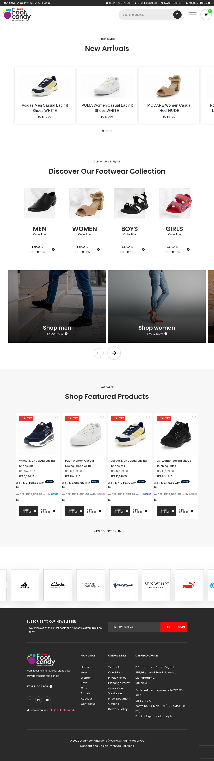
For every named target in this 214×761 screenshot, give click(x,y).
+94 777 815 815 (41, 3)
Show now (55, 334)
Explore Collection (37, 249)
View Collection (105, 531)
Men (84, 672)
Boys (84, 683)
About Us (87, 698)
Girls (84, 688)
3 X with (35, 483)
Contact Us (88, 704)
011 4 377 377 (143, 700)
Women (86, 677)
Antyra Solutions (123, 746)
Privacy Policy (117, 677)
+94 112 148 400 (23, 3)
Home (85, 667)
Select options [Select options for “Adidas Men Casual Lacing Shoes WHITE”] (119, 511)
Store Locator (37, 686)
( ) (171, 3)
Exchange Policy (119, 683)
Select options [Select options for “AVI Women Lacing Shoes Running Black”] (164, 511)
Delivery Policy (117, 709)
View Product (46, 511)
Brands (85, 693)
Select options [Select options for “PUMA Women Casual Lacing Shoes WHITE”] (73, 511)
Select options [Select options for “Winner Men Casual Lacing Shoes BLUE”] (27, 511)
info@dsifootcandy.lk (62, 710)
